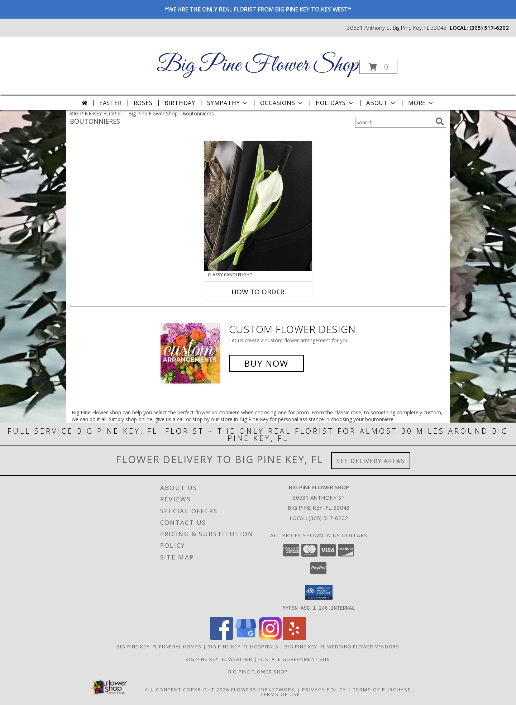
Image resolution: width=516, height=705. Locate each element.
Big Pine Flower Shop (257, 65)
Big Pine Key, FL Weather (219, 659)
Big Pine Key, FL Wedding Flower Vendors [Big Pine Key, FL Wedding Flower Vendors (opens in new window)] (342, 646)
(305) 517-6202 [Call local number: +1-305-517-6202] (489, 27)
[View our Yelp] (294, 637)
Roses (143, 103)
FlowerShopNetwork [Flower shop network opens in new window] (263, 689)
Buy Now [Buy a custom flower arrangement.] (266, 363)
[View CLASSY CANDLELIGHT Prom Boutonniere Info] (258, 206)
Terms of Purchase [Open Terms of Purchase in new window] (382, 689)
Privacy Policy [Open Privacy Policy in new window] (324, 689)
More (421, 103)
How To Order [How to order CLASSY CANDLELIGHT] (258, 291)
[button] (378, 67)
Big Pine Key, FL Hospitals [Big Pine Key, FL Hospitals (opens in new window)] (242, 646)
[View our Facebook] (221, 637)
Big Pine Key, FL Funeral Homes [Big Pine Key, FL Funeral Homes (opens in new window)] (158, 646)
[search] (440, 121)
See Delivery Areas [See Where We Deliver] (370, 461)
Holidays (335, 103)
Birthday (179, 103)
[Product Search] (393, 122)
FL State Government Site (294, 659)
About (381, 103)
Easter (110, 103)
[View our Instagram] (270, 637)
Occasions (282, 103)
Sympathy (227, 103)
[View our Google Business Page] (245, 637)
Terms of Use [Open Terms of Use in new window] (280, 694)
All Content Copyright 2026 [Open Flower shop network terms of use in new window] (187, 689)
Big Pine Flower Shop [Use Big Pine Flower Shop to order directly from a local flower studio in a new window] (258, 671)
